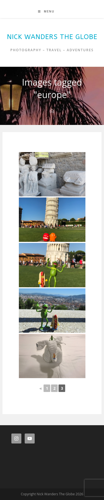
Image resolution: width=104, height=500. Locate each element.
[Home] (52, 111)
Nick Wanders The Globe (52, 37)
